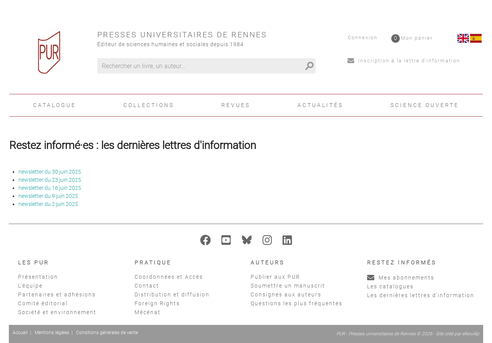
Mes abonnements (400, 277)
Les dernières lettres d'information (420, 295)
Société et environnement (57, 312)
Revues (235, 105)
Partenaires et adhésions (57, 294)
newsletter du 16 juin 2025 (49, 188)
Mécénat (148, 312)
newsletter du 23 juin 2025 (49, 180)
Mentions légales (52, 332)
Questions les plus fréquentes (296, 303)
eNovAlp (470, 333)
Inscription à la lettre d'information (403, 61)
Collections (148, 105)
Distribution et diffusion (172, 294)
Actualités (320, 105)
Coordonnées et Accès (169, 277)
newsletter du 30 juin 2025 (49, 172)
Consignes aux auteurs (286, 294)
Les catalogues (390, 286)
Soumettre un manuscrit (288, 286)
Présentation (38, 277)
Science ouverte (425, 105)
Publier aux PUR (275, 277)
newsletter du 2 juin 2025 (48, 204)
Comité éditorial (43, 303)
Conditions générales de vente (107, 332)
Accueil (20, 332)
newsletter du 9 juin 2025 (48, 196)
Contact (147, 286)
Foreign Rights (157, 303)
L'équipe (30, 286)
